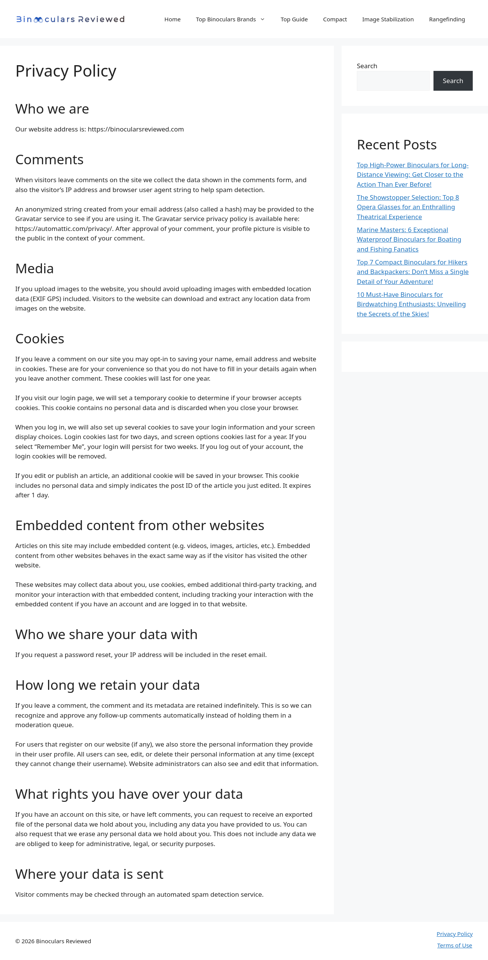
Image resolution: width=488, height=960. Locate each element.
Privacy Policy (455, 934)
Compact (335, 19)
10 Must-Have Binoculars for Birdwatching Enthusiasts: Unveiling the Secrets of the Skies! (411, 304)
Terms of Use (454, 945)
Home (172, 19)
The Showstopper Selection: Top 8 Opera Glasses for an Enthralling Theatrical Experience (408, 207)
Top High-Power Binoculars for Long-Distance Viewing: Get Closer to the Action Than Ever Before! (413, 174)
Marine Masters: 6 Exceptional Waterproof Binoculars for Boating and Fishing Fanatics (409, 239)
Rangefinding (447, 19)
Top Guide (294, 19)
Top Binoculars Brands (234, 19)
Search (367, 65)
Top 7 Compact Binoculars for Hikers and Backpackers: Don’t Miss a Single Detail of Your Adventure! (413, 272)
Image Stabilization (388, 19)
